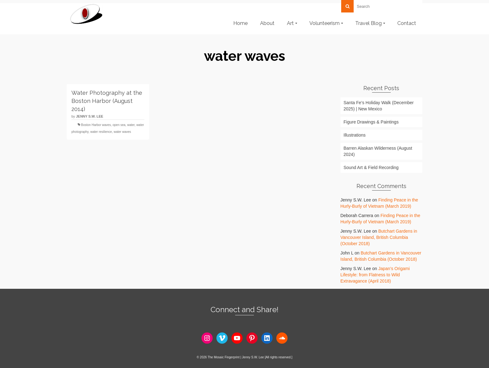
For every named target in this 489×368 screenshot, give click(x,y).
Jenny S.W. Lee (89, 116)
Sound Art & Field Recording (371, 167)
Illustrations (355, 135)
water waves (122, 131)
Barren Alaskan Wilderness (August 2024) (378, 151)
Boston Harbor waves (96, 125)
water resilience (101, 131)
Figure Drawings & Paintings (371, 121)
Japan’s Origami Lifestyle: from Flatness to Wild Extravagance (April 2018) (375, 274)
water (131, 125)
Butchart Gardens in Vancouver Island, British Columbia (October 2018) (379, 237)
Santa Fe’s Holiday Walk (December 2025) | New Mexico (379, 105)
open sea (119, 125)
